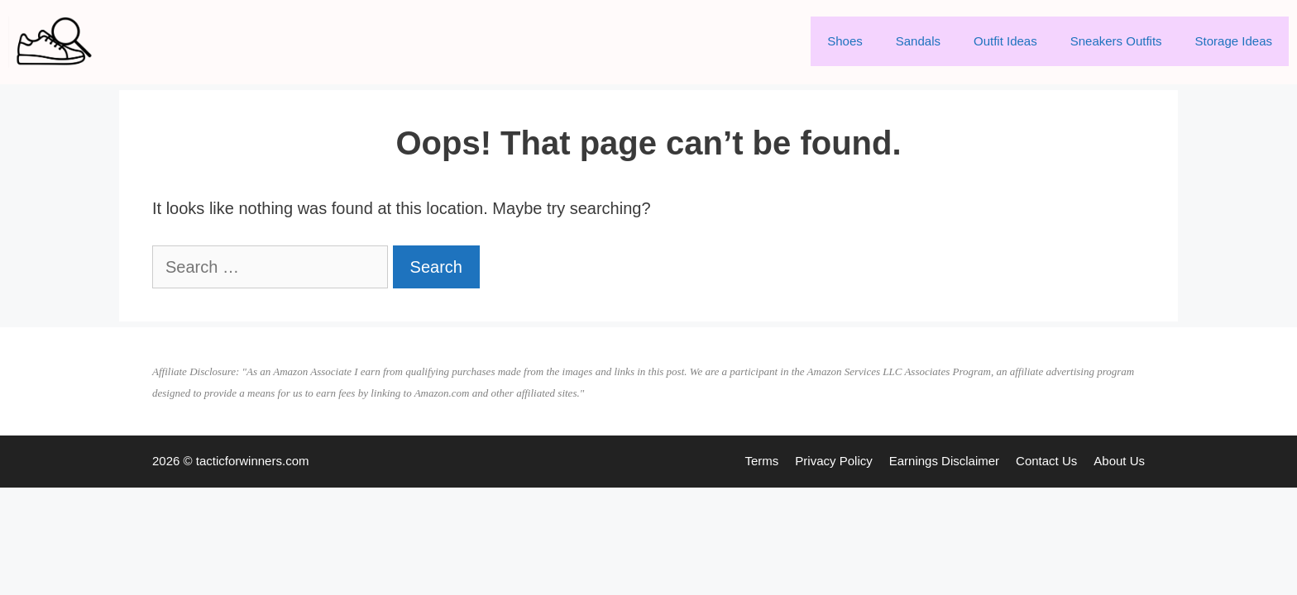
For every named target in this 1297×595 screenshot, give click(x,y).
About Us (1119, 461)
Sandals (918, 41)
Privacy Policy (833, 461)
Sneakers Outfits (1116, 41)
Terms (762, 461)
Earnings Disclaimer (944, 461)
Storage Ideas (1233, 41)
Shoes (845, 41)
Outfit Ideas (1005, 41)
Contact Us (1046, 461)
